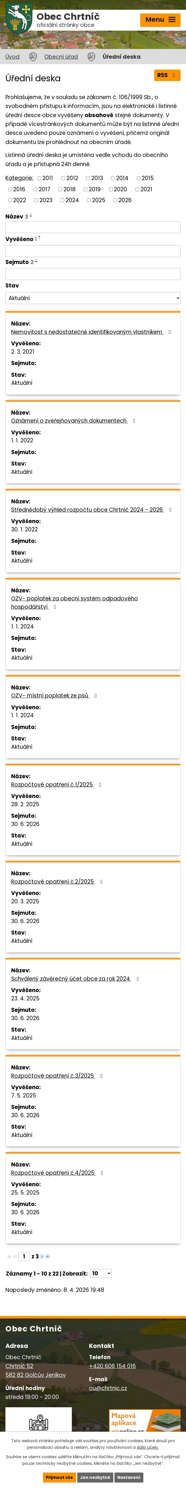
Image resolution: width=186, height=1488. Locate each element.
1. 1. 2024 (22, 626)
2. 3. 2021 (22, 352)
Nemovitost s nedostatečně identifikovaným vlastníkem (92, 332)
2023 (45, 200)
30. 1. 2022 (24, 529)
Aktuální (21, 383)
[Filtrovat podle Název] (93, 227)
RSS (167, 75)
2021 (146, 189)
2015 (148, 178)
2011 (47, 178)
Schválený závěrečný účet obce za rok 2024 (76, 979)
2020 (120, 189)
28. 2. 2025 (25, 804)
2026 (125, 200)
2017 (44, 189)
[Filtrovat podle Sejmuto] (93, 274)
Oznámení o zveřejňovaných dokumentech (74, 421)
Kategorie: (19, 178)
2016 (19, 189)
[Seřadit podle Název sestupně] (31, 216)
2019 (95, 189)
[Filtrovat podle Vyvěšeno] (93, 251)
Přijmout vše (59, 1477)
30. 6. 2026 (25, 824)
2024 (72, 200)
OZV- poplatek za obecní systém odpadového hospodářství (74, 603)
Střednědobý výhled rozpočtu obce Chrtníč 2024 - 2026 (92, 510)
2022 (19, 200)
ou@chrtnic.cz (108, 1388)
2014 (122, 178)
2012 (72, 178)
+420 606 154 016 (112, 1366)
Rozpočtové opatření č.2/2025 (58, 882)
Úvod (12, 57)
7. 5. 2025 (23, 1095)
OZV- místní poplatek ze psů (55, 695)
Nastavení (128, 1477)
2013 (97, 178)
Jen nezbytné (95, 1477)
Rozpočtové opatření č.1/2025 (57, 785)
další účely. (148, 1447)
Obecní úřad (61, 57)
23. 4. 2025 (25, 998)
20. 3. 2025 (25, 901)
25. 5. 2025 (25, 1193)
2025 (98, 200)
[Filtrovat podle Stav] (93, 298)
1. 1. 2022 (22, 440)
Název (16, 216)
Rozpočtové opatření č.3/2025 (58, 1076)
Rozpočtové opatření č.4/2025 (58, 1173)
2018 (70, 189)
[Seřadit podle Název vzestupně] (31, 214)
